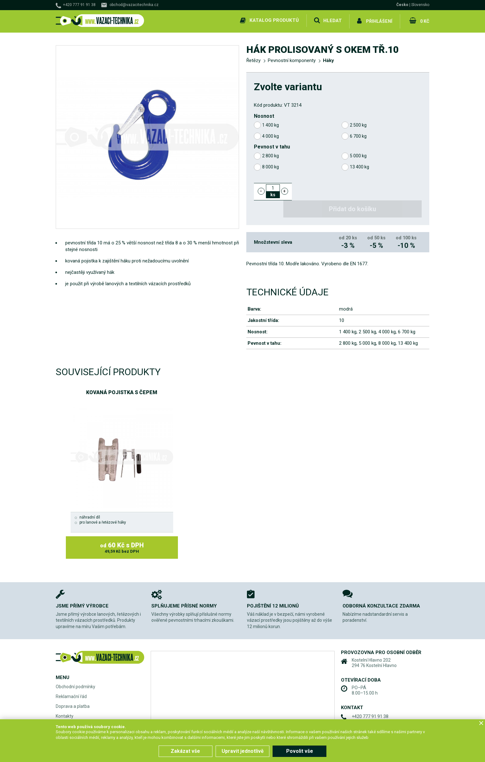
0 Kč (424, 20)
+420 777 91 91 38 (79, 5)
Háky (328, 59)
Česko (402, 5)
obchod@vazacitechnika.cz (134, 5)
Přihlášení (379, 20)
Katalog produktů (273, 20)
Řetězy (253, 59)
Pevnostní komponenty (292, 59)
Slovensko (420, 5)
